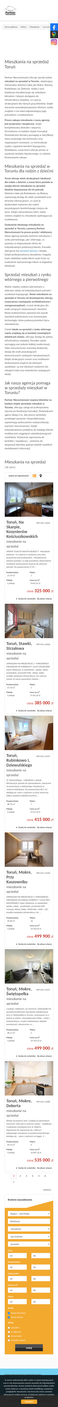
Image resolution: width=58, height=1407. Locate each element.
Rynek (10, 1308)
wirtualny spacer (17, 1340)
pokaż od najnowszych (19, 475)
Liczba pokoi (13, 1273)
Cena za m (13, 1285)
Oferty (11, 1322)
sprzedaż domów (28, 250)
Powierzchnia (14, 1262)
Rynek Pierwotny (17, 1313)
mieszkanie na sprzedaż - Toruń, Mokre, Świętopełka (29, 1004)
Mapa (40, 475)
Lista (34, 475)
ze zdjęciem (14, 1332)
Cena (10, 1250)
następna (47, 1189)
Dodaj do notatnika (27, 598)
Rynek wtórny (15, 1317)
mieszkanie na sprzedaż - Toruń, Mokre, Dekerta (29, 1116)
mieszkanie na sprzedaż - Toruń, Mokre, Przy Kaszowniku (29, 889)
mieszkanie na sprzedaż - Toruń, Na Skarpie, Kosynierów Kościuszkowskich (29, 542)
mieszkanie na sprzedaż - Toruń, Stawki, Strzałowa (29, 659)
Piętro (10, 1296)
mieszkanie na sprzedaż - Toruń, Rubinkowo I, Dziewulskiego (29, 773)
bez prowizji (14, 1336)
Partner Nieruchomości (26, 1363)
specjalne (13, 1327)
